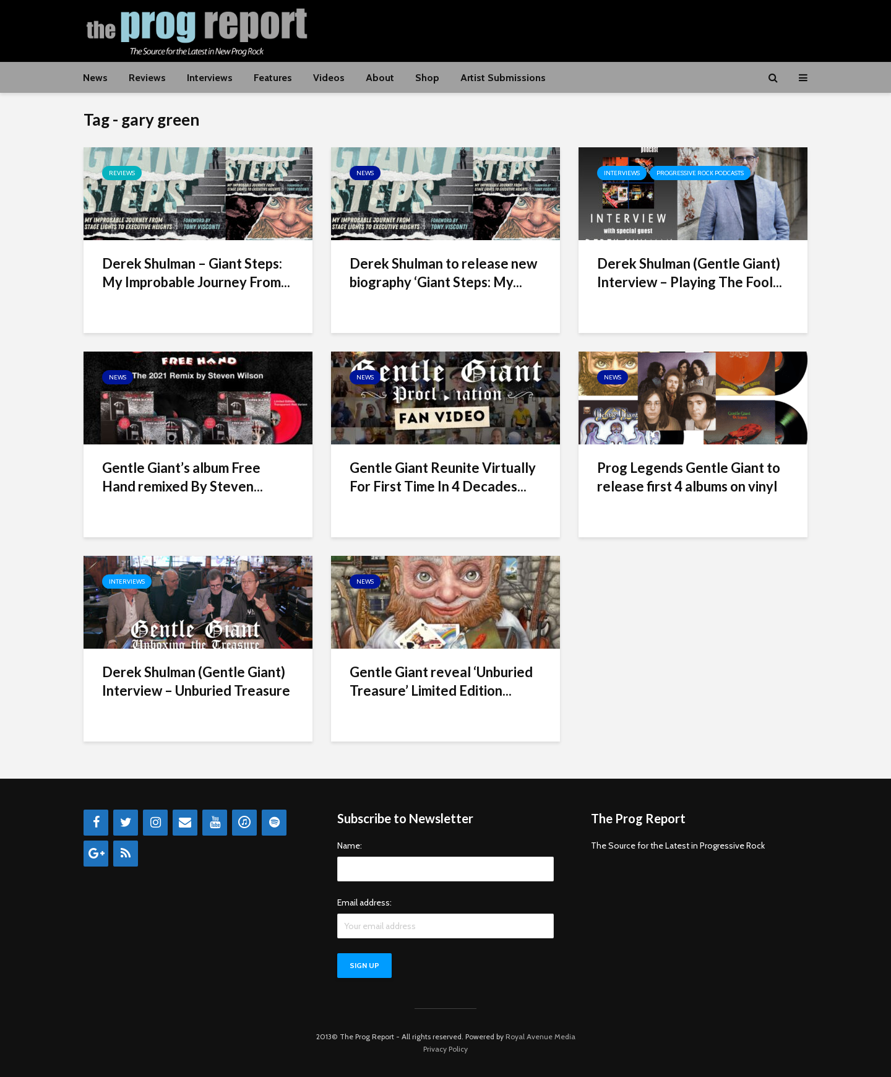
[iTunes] (244, 823)
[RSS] (125, 854)
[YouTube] (214, 823)
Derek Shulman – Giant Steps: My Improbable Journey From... (196, 272)
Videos (329, 78)
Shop (427, 78)
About (380, 78)
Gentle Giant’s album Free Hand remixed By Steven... (182, 477)
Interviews (210, 78)
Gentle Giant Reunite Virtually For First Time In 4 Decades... (443, 477)
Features (273, 78)
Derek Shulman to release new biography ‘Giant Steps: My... (443, 272)
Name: (349, 845)
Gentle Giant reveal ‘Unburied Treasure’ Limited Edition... (441, 681)
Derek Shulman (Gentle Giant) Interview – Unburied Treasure (196, 681)
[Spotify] (274, 823)
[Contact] (185, 823)
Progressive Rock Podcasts (700, 173)
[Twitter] (125, 823)
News (95, 78)
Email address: (364, 902)
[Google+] (96, 854)
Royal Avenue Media (540, 1036)
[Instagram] (155, 823)
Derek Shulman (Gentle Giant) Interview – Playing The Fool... (689, 272)
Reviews (147, 78)
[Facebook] (96, 823)
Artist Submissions (503, 78)
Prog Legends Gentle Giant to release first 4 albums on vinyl (688, 477)
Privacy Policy (445, 1048)
